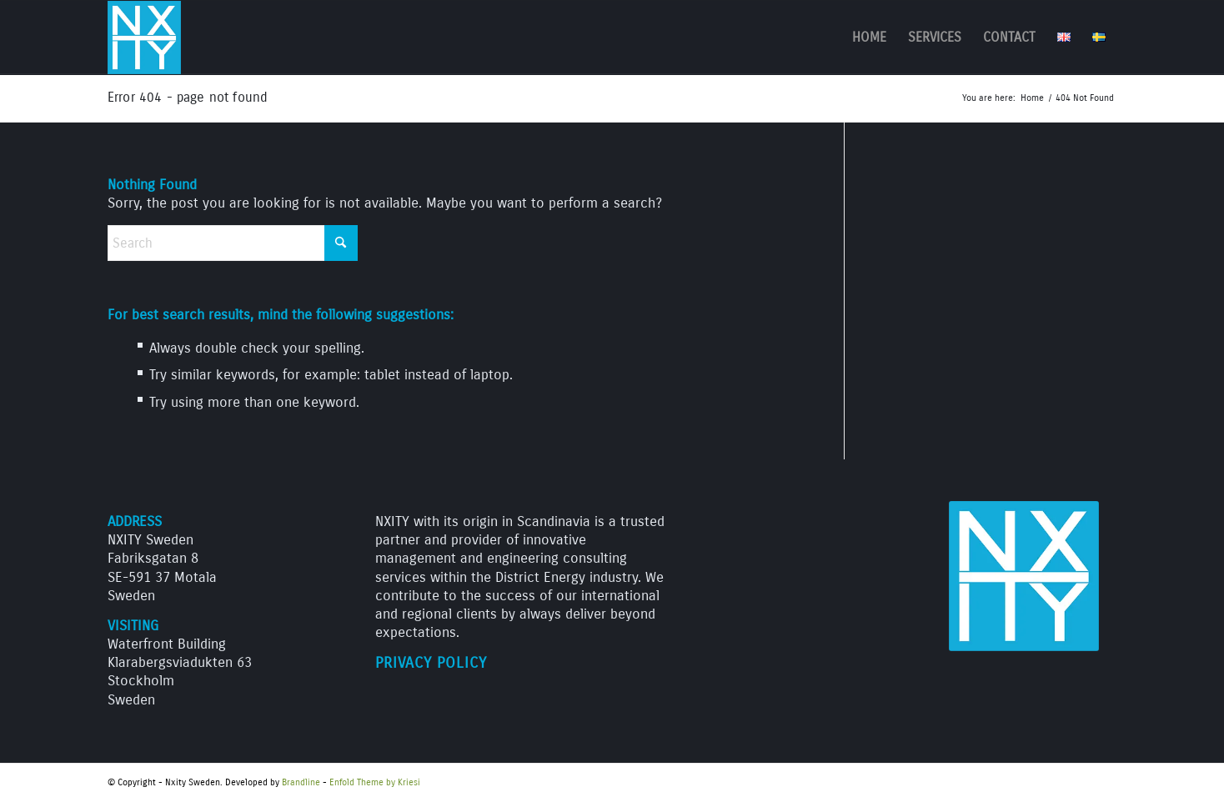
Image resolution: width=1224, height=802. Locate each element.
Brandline (301, 782)
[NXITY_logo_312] (144, 37)
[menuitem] (869, 37)
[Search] (233, 243)
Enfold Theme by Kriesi (374, 782)
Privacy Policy (431, 663)
